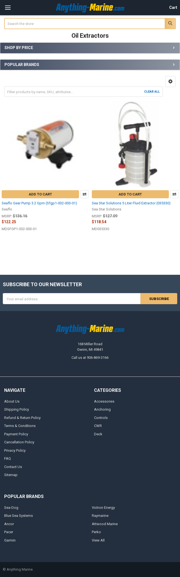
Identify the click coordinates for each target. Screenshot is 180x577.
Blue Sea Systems (18, 516)
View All (98, 540)
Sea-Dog (11, 507)
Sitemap (11, 475)
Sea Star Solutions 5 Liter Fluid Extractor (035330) (131, 203)
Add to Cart (40, 194)
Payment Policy (16, 434)
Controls (101, 418)
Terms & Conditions (20, 426)
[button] (170, 81)
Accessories (104, 401)
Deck (98, 434)
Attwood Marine (105, 524)
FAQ (7, 458)
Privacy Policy (15, 450)
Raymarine (100, 516)
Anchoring (102, 409)
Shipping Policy (16, 409)
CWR (98, 426)
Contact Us (13, 466)
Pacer (8, 532)
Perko (96, 532)
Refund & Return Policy (22, 418)
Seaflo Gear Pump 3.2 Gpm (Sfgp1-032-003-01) (39, 203)
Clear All (152, 91)
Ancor (9, 524)
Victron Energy (103, 507)
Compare (84, 194)
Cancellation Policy (19, 442)
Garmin (10, 540)
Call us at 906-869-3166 (90, 357)
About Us (11, 401)
